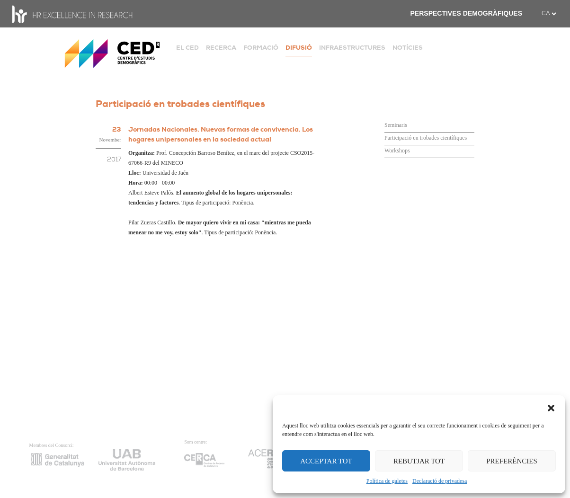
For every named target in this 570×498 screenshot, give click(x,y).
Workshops (397, 150)
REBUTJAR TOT (419, 461)
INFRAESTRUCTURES (352, 48)
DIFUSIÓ (298, 48)
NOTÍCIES (407, 48)
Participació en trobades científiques (425, 137)
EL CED (187, 48)
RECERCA (221, 48)
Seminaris (395, 125)
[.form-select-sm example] (549, 13)
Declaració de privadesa (439, 481)
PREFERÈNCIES (511, 461)
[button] (551, 407)
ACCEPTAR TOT (326, 461)
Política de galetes (387, 481)
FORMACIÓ (260, 48)
